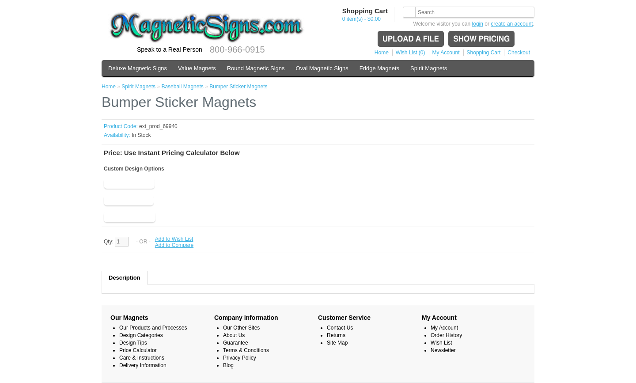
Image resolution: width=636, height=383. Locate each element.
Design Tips (133, 343)
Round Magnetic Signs (256, 68)
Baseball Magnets (182, 86)
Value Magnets (197, 68)
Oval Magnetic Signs (322, 68)
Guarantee (235, 343)
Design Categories (141, 335)
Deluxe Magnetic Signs (137, 68)
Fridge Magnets (379, 68)
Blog (228, 365)
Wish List (441, 343)
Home (382, 52)
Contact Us (340, 328)
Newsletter (443, 350)
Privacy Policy (239, 358)
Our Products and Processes (153, 328)
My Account (446, 52)
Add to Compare (174, 245)
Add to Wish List (174, 239)
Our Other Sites (241, 328)
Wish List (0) (410, 52)
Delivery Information (143, 365)
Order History (446, 335)
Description (124, 277)
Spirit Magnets (428, 68)
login (477, 24)
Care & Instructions (141, 358)
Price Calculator (138, 350)
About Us (234, 335)
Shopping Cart (484, 52)
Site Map (337, 343)
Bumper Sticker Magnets (238, 86)
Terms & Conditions (246, 350)
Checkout (518, 52)
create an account (512, 24)
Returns (336, 335)
